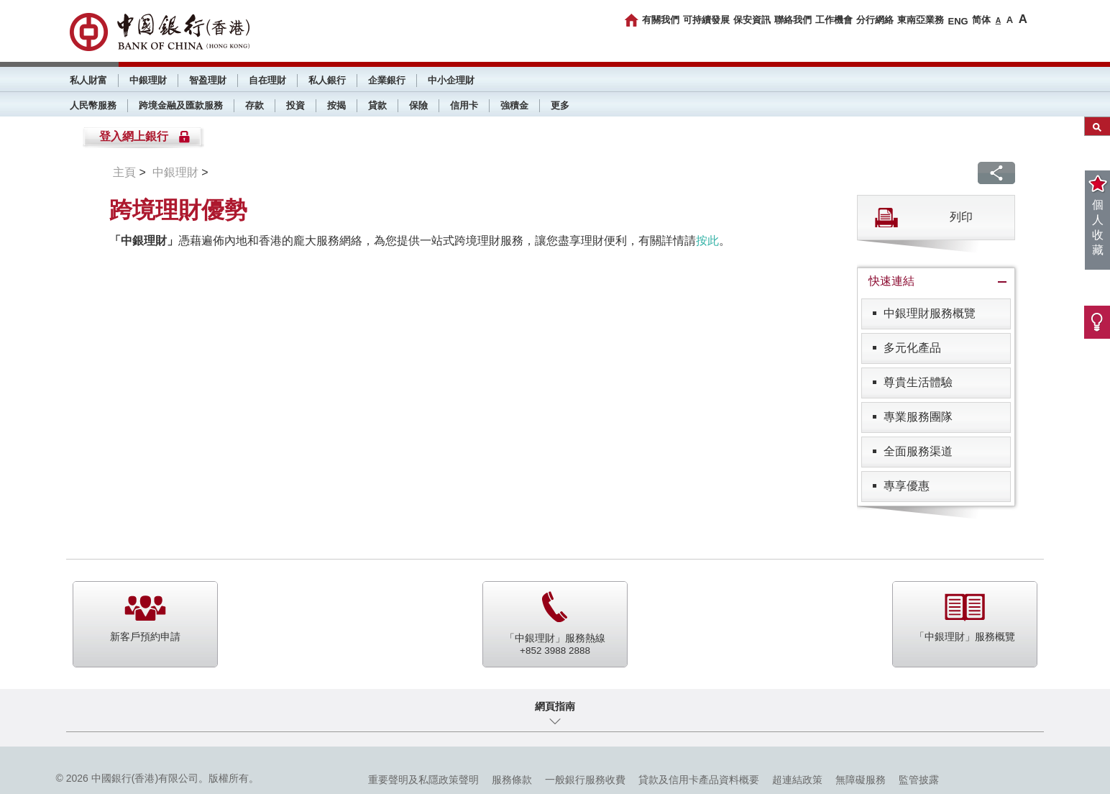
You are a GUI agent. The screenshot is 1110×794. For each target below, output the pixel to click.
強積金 (514, 105)
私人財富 (88, 80)
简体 (981, 19)
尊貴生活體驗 (918, 382)
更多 (560, 105)
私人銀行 (327, 80)
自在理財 (267, 80)
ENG (958, 21)
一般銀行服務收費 (585, 779)
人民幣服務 (93, 105)
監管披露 (919, 779)
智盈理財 (207, 80)
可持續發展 (706, 19)
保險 (418, 105)
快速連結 (891, 281)
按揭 (336, 105)
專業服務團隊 (918, 417)
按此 (707, 240)
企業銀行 (386, 80)
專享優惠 (907, 486)
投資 (295, 105)
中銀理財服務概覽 (930, 313)
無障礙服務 (860, 779)
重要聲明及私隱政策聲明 (423, 779)
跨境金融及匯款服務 (181, 105)
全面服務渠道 (918, 451)
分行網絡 (875, 19)
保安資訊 (752, 19)
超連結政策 (797, 779)
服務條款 (512, 779)
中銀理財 (148, 80)
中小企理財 (451, 80)
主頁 (124, 172)
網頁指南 (555, 706)
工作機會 (834, 19)
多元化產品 (912, 348)
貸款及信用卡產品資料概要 (698, 779)
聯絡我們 (793, 19)
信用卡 (464, 105)
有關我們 (660, 19)
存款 (254, 105)
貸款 (377, 105)
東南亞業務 (920, 19)
